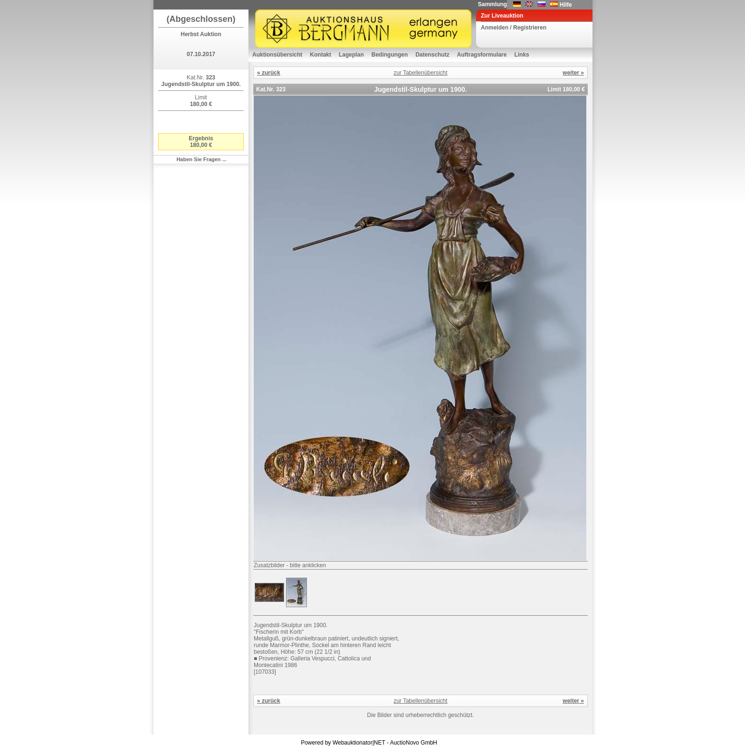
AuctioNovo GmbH (413, 742)
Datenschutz (432, 54)
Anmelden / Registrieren (513, 27)
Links (521, 54)
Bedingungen (390, 54)
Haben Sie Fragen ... (201, 159)
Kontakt (320, 54)
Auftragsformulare (482, 54)
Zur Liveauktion (502, 15)
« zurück (268, 72)
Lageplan (351, 54)
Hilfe (566, 4)
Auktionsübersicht (277, 54)
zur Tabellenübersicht (420, 72)
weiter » (573, 72)
